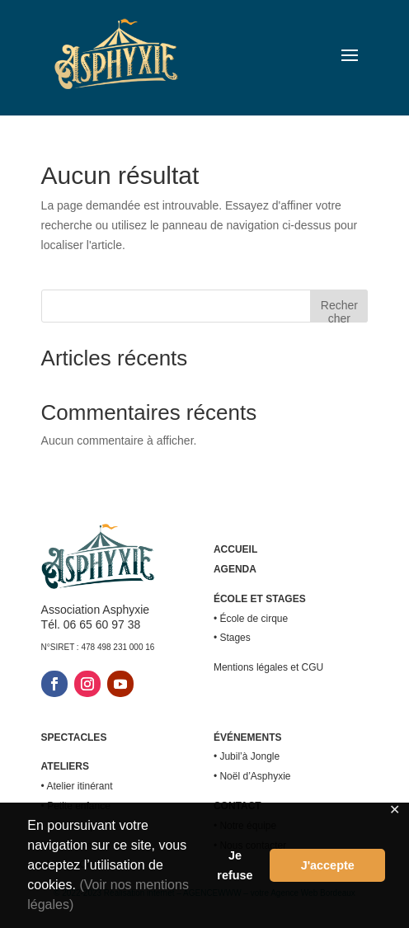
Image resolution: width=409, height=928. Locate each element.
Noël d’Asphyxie (254, 776)
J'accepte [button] (328, 865)
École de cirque (253, 618)
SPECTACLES (74, 737)
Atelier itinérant (79, 786)
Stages (234, 637)
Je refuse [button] (234, 865)
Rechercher (339, 311)
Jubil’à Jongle (249, 756)
